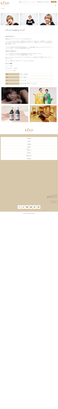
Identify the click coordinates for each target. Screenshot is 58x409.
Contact (29, 158)
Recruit (29, 155)
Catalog (29, 144)
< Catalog (2, 8)
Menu (29, 147)
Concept (29, 138)
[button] (55, 5)
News (29, 150)
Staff (29, 141)
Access (29, 152)
